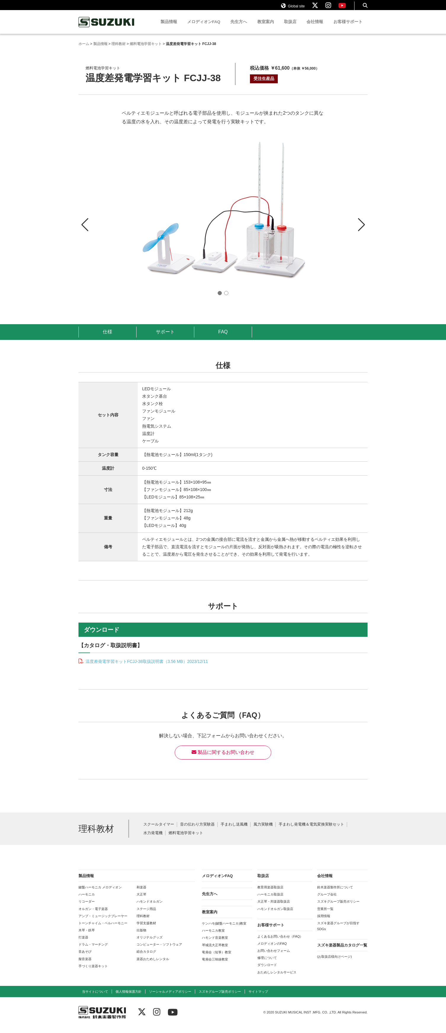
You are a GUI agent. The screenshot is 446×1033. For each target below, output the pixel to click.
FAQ (223, 337)
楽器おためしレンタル (153, 964)
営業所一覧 (325, 914)
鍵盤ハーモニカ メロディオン (100, 893)
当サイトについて (95, 997)
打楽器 (83, 943)
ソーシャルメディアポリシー (170, 997)
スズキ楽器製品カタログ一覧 (342, 951)
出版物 (141, 936)
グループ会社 (327, 900)
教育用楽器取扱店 (270, 893)
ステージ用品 (146, 914)
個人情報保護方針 (128, 997)
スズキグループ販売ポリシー (338, 907)
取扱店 (290, 27)
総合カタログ (146, 957)
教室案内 (265, 27)
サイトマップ (258, 997)
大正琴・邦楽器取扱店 (273, 907)
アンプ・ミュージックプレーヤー (102, 921)
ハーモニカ (86, 900)
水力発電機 (153, 839)
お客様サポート (347, 27)
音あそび (85, 957)
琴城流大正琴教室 (215, 950)
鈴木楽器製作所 (106, 28)
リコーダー (86, 907)
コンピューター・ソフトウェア (159, 950)
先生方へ (238, 27)
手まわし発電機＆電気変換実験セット (311, 830)
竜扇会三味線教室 (215, 965)
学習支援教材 (146, 928)
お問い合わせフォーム (273, 956)
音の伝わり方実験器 (197, 830)
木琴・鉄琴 (86, 936)
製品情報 (169, 27)
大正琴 (141, 900)
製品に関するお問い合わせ (223, 757)
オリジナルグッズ (150, 943)
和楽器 (141, 893)
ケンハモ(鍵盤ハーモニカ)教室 (224, 929)
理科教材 (143, 921)
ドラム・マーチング (93, 950)
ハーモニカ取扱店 (270, 900)
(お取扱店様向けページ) (334, 962)
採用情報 (323, 921)
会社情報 (315, 27)
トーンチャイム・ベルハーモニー (102, 928)
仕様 (107, 337)
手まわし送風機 (234, 830)
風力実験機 (263, 830)
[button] (361, 224)
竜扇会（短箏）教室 (216, 958)
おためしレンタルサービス (276, 978)
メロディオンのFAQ (272, 949)
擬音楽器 (85, 964)
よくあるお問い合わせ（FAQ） (280, 942)
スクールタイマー (158, 830)
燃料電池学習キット (186, 839)
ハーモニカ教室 (213, 936)
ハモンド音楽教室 (215, 943)
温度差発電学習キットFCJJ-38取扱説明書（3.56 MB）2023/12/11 (146, 667)
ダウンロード (267, 970)
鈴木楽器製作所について (335, 893)
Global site (293, 8)
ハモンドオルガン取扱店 (275, 914)
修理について (267, 963)
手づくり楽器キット (93, 971)
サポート (165, 337)
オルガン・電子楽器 (93, 914)
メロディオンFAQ (203, 27)
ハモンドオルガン (150, 907)
